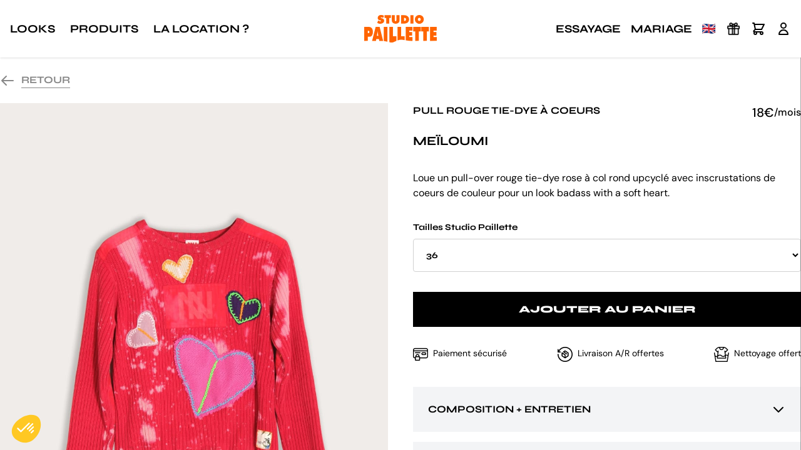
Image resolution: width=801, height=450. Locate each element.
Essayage (588, 29)
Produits (104, 29)
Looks (32, 29)
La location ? (201, 29)
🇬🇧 (709, 29)
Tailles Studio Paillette (607, 247)
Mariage (661, 29)
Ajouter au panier (607, 309)
